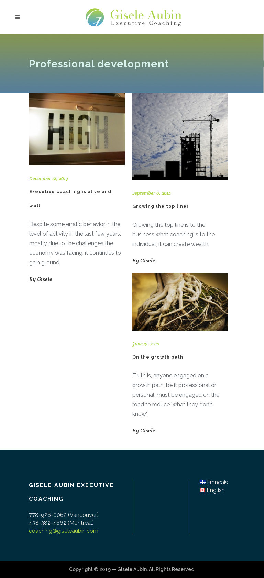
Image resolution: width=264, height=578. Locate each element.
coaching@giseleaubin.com (63, 531)
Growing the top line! (160, 206)
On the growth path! (158, 357)
